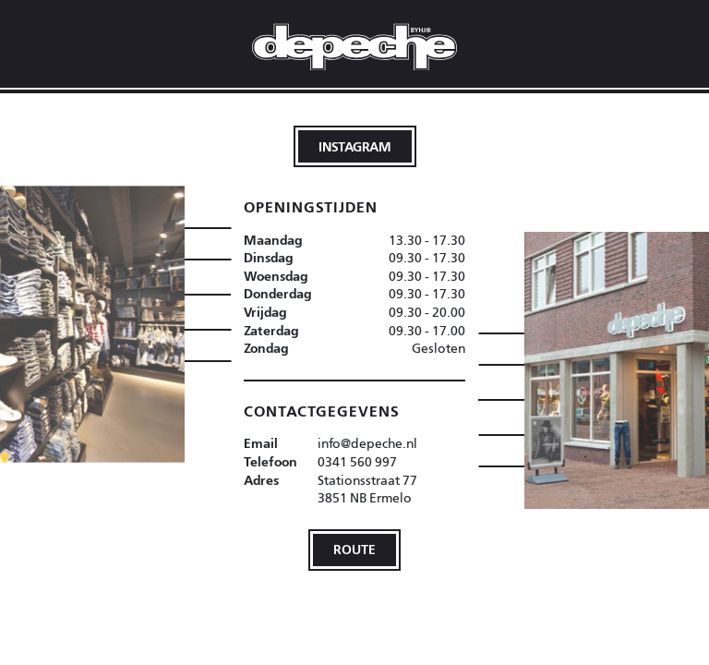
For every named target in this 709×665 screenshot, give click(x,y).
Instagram (354, 146)
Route (354, 549)
